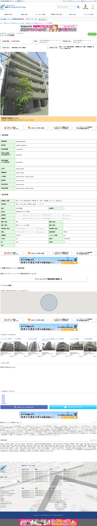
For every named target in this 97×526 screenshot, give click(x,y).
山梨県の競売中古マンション (56, 474)
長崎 (36, 19)
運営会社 (2, 498)
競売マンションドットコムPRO (90, 1)
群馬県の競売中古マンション (41, 474)
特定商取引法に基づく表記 (6, 503)
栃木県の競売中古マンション (41, 476)
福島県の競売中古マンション (28, 478)
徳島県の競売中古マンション (41, 493)
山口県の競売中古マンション (28, 490)
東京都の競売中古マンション (41, 471)
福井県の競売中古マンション (56, 481)
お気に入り (92, 33)
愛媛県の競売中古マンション (41, 490)
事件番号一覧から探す (56, 14)
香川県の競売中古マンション (41, 492)
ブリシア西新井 (60, 338)
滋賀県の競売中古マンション (69, 479)
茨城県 (3, 400)
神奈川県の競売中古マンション (42, 481)
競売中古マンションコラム (74, 1)
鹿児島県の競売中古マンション (55, 500)
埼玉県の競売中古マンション (41, 473)
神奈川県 (4, 403)
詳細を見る (12, 356)
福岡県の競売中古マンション (55, 490)
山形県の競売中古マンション (28, 479)
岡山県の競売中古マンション (28, 495)
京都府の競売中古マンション (69, 474)
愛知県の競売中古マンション (56, 478)
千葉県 (3, 401)
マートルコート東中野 (6, 338)
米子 (32, 19)
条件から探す (72, 14)
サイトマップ (3, 505)
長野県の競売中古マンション (56, 473)
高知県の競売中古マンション (41, 495)
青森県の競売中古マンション (28, 473)
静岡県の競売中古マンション (56, 476)
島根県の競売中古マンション (28, 492)
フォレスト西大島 (74, 338)
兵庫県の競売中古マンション (69, 473)
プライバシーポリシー (5, 501)
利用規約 (2, 500)
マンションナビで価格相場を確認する (48, 279)
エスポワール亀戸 (32, 338)
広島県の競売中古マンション (28, 497)
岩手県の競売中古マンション (28, 474)
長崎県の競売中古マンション (55, 493)
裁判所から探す (8, 14)
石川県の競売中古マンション (56, 482)
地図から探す (24, 14)
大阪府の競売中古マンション (69, 471)
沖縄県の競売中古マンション (55, 502)
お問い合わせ (3, 506)
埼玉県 (3, 395)
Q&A (65, 1)
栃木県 (3, 398)
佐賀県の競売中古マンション (55, 492)
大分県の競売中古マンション (55, 495)
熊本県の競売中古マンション (55, 498)
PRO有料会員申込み (4, 492)
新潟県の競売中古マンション (56, 471)
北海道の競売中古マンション (28, 471)
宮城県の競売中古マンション (28, 476)
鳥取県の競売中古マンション (28, 493)
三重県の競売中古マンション (69, 478)
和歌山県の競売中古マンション (70, 481)
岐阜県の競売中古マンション (56, 479)
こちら (44, 42)
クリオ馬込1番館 (88, 338)
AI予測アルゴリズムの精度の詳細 (7, 493)
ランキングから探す (89, 14)
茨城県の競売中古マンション (41, 478)
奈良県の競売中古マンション (69, 476)
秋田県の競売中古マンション (28, 481)
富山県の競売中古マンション (56, 484)
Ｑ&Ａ (1, 496)
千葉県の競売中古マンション (41, 479)
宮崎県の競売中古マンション (55, 497)
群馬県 (3, 396)
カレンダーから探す (41, 14)
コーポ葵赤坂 (17, 338)
